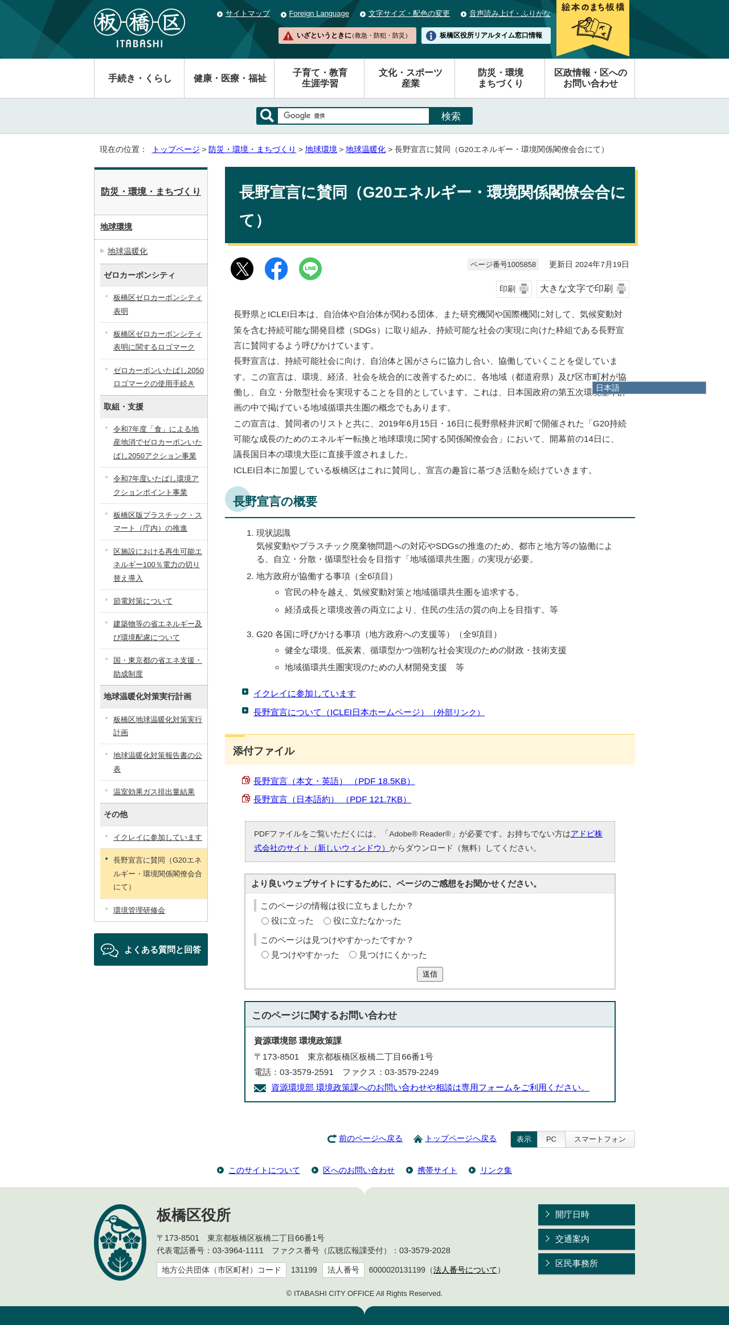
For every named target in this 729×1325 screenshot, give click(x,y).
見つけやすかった (305, 954)
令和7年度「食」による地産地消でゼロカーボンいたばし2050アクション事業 (157, 442)
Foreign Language (319, 13)
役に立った (292, 920)
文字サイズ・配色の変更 (409, 13)
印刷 (507, 289)
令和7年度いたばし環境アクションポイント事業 (156, 485)
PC (551, 1139)
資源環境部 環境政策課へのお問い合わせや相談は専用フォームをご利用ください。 (430, 1087)
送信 (430, 974)
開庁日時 (572, 1214)
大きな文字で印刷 (576, 288)
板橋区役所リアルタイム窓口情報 (491, 35)
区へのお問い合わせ (359, 1170)
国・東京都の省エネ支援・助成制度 (157, 667)
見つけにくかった (393, 954)
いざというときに (354, 35)
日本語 (608, 387)
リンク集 (496, 1170)
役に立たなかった (367, 920)
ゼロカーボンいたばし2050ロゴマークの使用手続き (158, 377)
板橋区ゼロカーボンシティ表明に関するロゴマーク (157, 340)
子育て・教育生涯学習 (320, 78)
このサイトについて (264, 1170)
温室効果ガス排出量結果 (154, 791)
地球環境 (321, 149)
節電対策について (143, 601)
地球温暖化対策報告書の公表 (157, 762)
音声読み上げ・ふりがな (510, 13)
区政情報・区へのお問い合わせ (590, 78)
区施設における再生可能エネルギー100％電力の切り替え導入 (157, 564)
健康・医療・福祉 (230, 78)
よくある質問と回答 (162, 949)
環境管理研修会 (139, 910)
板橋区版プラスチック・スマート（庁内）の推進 (157, 521)
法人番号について (465, 1270)
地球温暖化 (366, 149)
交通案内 (572, 1239)
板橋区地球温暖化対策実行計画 (157, 726)
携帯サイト (437, 1170)
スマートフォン (600, 1139)
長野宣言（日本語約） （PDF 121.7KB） (332, 799)
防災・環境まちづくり (500, 78)
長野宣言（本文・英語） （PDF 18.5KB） (334, 781)
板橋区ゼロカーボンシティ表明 (157, 304)
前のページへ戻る (371, 1138)
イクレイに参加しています (304, 693)
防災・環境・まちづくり (252, 149)
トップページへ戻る (461, 1138)
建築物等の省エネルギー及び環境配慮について (157, 630)
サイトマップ (248, 13)
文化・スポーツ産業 (411, 78)
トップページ (176, 149)
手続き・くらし (140, 78)
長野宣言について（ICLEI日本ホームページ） (369, 712)
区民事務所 (576, 1263)
